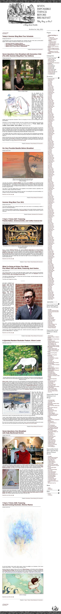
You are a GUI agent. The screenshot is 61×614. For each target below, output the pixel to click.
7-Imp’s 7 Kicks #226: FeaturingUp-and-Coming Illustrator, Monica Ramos (17, 504)
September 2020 (51, 106)
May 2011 (50, 234)
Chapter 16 (50, 316)
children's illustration (52, 462)
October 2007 (50, 283)
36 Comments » (40, 261)
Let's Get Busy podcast (52, 430)
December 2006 (51, 294)
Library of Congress (51, 319)
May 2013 (50, 206)
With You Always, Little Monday (37, 113)
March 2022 (50, 85)
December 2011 (51, 226)
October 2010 (50, 242)
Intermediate (28, 335)
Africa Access (50, 335)
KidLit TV (49, 365)
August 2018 (50, 134)
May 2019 (50, 124)
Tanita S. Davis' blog (52, 440)
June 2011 (50, 232)
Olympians (36, 273)
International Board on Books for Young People (53, 363)
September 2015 (51, 174)
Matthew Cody (9, 46)
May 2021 (50, 97)
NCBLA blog (50, 432)
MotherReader (24, 46)
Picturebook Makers (51, 475)
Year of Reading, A (51, 446)
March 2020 (50, 113)
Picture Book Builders (52, 471)
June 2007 (50, 287)
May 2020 (50, 110)
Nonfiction (50, 68)
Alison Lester (5, 381)
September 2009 (51, 256)
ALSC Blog (50, 402)
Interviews (34, 49)
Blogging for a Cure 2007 (53, 51)
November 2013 (51, 199)
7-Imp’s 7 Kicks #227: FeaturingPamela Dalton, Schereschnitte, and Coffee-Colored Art (22, 220)
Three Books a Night (52, 479)
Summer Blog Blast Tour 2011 (13, 202)
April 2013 (50, 207)
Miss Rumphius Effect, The (53, 431)
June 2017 (50, 150)
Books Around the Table (52, 410)
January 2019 (50, 129)
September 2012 (51, 215)
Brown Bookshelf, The (52, 344)
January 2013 (50, 211)
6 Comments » (40, 197)
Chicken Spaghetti (51, 413)
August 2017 (50, 148)
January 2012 (50, 224)
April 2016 (50, 166)
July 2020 (50, 108)
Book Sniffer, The (51, 459)
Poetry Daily (50, 323)
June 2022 (50, 82)
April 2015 (50, 180)
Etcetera (29, 214)
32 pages (50, 456)
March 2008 (50, 277)
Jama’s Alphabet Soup (52, 426)
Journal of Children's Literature (53, 364)
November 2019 (51, 117)
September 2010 (51, 243)
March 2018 (50, 140)
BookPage (50, 315)
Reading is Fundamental (52, 374)
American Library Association (53, 311)
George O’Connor (6, 273)
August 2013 (50, 203)
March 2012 (50, 222)
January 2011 (50, 238)
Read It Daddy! (51, 437)
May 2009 (50, 261)
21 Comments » (40, 600)
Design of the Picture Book (53, 464)
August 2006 (50, 299)
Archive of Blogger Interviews (53, 48)
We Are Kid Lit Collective (52, 389)
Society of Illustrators (52, 327)
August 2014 (50, 189)
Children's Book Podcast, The (53, 349)
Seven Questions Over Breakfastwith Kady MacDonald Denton (14, 432)
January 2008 (50, 279)
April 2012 (50, 221)
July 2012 (50, 218)
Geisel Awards (50, 359)
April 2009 (50, 262)
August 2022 (50, 80)
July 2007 (50, 286)
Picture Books (33, 143)
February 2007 (51, 292)
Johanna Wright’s (17, 182)
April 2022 (50, 84)
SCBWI (49, 377)
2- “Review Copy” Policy (53, 38)
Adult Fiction (50, 59)
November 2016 (51, 158)
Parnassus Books (51, 320)
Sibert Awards (50, 383)
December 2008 (51, 267)
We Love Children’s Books (53, 390)
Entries (49, 493)
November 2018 (51, 131)
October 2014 (50, 187)
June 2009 (50, 260)
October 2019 (50, 118)
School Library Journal (52, 380)
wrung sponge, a (51, 445)
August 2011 (50, 230)
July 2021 (50, 94)
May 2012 (50, 220)
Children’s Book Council (52, 348)
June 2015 (50, 178)
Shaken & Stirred (19, 43)
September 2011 (51, 229)
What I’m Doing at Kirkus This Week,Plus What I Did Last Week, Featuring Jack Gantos (20, 267)
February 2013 (51, 210)
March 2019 (50, 126)
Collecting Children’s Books (53, 414)
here (13, 138)
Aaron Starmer (17, 46)
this (8, 330)
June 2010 (50, 246)
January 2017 (50, 156)
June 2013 (50, 205)
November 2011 (51, 227)
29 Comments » (40, 498)
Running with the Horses (32, 385)
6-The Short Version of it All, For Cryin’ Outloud (53, 44)
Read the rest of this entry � (20, 140)
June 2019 (50, 123)
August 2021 (50, 93)
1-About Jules (51, 37)
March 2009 (50, 263)
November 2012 (51, 213)
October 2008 (50, 269)
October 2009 (50, 255)
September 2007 (51, 284)
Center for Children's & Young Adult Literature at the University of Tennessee (53, 346)
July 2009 (50, 259)
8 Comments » (40, 426)
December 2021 (51, 89)
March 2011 (50, 236)
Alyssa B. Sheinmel (10, 45)
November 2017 (51, 145)
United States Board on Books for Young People (53, 387)
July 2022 (50, 81)
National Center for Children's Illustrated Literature (53, 368)
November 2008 (51, 268)
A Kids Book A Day (51, 401)
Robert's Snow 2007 (52, 71)
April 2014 (50, 194)
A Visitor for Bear (10, 466)
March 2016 (50, 167)
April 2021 (50, 98)
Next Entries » (5, 33)
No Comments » (40, 49)
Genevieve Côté (23, 210)
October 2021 (50, 91)
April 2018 (50, 139)
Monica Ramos (26, 569)
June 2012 (50, 219)
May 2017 (50, 151)
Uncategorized (50, 72)
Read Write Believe (51, 439)
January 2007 (50, 293)
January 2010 (50, 252)
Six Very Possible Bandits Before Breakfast (18, 148)
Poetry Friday (50, 70)
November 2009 (51, 254)
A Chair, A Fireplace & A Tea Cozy (22, 45)
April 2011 (50, 235)
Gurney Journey (51, 317)
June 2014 (50, 191)
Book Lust (50, 312)
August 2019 (50, 121)
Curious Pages (51, 463)
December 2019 (51, 116)
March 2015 (50, 181)
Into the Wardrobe (51, 425)
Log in (49, 487)
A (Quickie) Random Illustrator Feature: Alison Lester (21, 340)
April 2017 (50, 153)
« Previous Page (5, 32)
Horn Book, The (51, 361)
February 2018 (51, 141)
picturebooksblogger (52, 476)
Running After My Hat (52, 326)
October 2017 (50, 146)
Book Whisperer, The (52, 343)
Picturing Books (51, 477)
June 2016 (50, 164)
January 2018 (50, 142)
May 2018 (50, 138)
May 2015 (50, 179)
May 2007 (50, 288)
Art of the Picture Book (52, 458)
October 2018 (50, 132)
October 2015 (50, 173)
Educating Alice (51, 421)
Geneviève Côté (35, 96)
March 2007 (50, 291)
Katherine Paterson (14, 249)
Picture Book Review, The (53, 474)
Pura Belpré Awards (51, 373)
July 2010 (50, 245)
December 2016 (51, 157)
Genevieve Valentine (10, 43)
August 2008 (50, 271)
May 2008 (50, 275)
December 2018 (51, 130)
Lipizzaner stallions (29, 389)
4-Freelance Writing (52, 41)
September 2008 (51, 270)
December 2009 (51, 253)
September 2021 (51, 92)
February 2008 (51, 278)
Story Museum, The (51, 385)
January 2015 (50, 183)
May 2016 (50, 165)
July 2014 (50, 190)
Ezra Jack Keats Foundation (53, 358)
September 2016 (51, 161)
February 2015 (51, 182)
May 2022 (50, 83)
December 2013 (51, 198)
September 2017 (51, 147)
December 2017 (51, 143)
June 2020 (50, 109)
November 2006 (51, 295)
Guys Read (50, 360)
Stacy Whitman (9, 44)
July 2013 (50, 204)
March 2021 (50, 99)
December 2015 (51, 171)
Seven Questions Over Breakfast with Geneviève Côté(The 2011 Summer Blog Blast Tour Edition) (21, 55)
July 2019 (50, 122)
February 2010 (51, 251)
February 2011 (51, 237)
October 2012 (50, 214)
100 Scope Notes (51, 400)
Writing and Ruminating (52, 444)
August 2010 (50, 244)
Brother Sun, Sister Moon (7, 252)
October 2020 (50, 105)
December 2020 (51, 102)
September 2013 (51, 202)
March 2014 (50, 195)
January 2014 (50, 197)
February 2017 (51, 155)
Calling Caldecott (51, 460)
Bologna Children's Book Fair (53, 342)
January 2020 (50, 115)
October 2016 (50, 159)
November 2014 (51, 186)
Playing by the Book (51, 436)
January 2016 (50, 170)
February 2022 (51, 86)
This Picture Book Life (52, 478)
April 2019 (50, 125)
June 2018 (50, 137)
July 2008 (50, 272)
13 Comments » (40, 143)
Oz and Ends (50, 435)
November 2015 (51, 172)
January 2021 (50, 101)
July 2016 (50, 163)
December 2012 (51, 212)
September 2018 (51, 133)
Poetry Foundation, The (52, 324)
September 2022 (51, 78)
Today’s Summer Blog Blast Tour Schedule (17, 36)
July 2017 (50, 149)
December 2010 (51, 239)
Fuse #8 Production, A (52, 422)
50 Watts (49, 309)
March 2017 (50, 154)
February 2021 (51, 100)
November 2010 (51, 240)
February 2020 (51, 114)
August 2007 (50, 285)
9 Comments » (40, 335)
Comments (50, 495)
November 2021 (51, 90)
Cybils (49, 417)
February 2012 (51, 223)
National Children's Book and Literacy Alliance (53, 370)
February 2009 (51, 264)
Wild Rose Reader (51, 443)
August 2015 (50, 175)
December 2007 (51, 280)
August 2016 (50, 162)
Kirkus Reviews (51, 318)
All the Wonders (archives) (53, 457)
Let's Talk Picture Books (52, 469)
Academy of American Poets (53, 310)
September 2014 (51, 188)
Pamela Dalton (38, 251)
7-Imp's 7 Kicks (27, 261)
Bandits (31, 182)
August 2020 (50, 107)
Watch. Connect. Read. (52, 388)
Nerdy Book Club (51, 372)
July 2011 (50, 231)
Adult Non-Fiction (51, 60)
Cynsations (50, 418)
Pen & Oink (50, 470)
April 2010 (50, 248)
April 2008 (50, 276)
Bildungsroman (51, 409)
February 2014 (51, 196)
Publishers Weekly (51, 325)
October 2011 (50, 228)
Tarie (6, 571)
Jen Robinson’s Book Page (53, 427)
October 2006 (50, 296)
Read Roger (50, 438)
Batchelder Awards (51, 341)
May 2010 (50, 247)
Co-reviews (50, 61)
